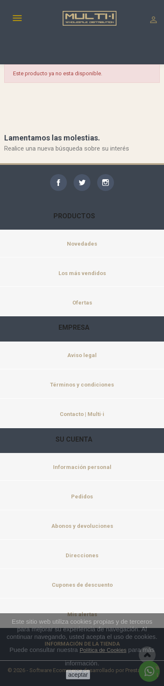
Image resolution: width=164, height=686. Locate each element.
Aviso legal (82, 355)
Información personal (82, 467)
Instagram (105, 182)
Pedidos (82, 496)
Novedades (82, 244)
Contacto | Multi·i (82, 414)
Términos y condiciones (82, 384)
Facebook (58, 182)
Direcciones (82, 555)
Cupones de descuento (82, 585)
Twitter (82, 182)
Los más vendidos (82, 273)
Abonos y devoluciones (82, 526)
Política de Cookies (102, 650)
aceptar (78, 674)
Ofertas (82, 302)
